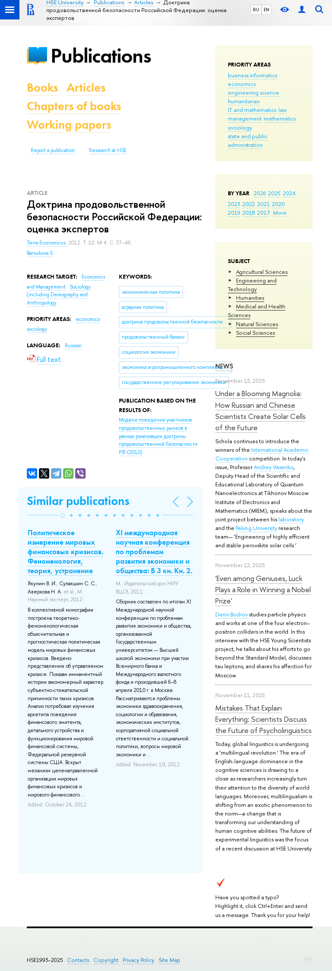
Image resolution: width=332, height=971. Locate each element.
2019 (234, 212)
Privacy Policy (138, 960)
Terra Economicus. (47, 242)
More (280, 212)
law (282, 110)
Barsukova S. (40, 253)
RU (256, 9)
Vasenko (283, 467)
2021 (263, 204)
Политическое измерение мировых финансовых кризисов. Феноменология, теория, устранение (65, 551)
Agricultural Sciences (261, 272)
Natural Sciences (257, 324)
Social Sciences (255, 332)
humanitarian (244, 101)
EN (266, 9)
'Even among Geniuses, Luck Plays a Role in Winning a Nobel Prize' (263, 589)
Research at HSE (108, 150)
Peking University (256, 528)
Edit (309, 958)
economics (241, 84)
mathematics (280, 118)
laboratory (291, 519)
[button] (62, 515)
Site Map (169, 960)
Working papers (69, 124)
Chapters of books (74, 106)
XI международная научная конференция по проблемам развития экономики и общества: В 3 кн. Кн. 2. (154, 551)
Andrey (263, 467)
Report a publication (53, 150)
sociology (240, 127)
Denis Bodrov (231, 614)
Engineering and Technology (252, 284)
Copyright (105, 960)
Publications (101, 55)
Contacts (78, 960)
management (245, 118)
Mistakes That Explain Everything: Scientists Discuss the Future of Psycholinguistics (263, 719)
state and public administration (248, 140)
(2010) (158, 435)
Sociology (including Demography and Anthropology (59, 294)
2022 (249, 204)
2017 (263, 212)
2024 (289, 193)
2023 (234, 204)
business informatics (252, 75)
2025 (274, 193)
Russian (73, 345)
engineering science (253, 92)
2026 (260, 193)
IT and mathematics (252, 110)
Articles (86, 87)
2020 (278, 204)
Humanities (250, 297)
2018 (249, 212)
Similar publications (78, 500)
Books (42, 87)
